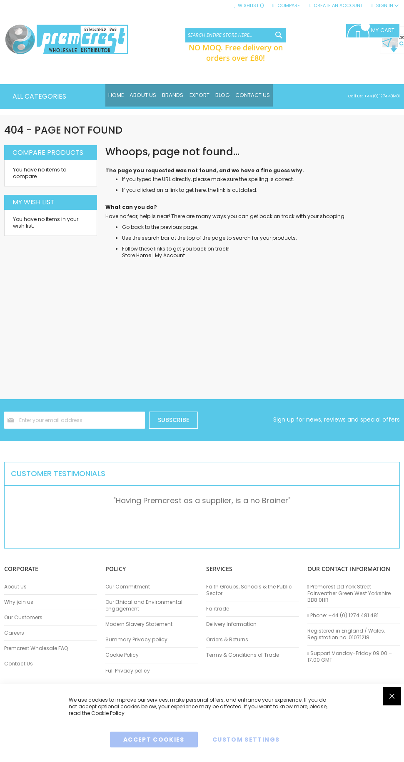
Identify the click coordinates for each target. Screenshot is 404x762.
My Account (170, 255)
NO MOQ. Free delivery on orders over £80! (236, 52)
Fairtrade (217, 609)
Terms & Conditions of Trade (242, 655)
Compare (288, 5)
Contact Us (18, 663)
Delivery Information (231, 624)
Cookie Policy (122, 655)
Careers (14, 633)
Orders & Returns (227, 639)
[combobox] (235, 35)
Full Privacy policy (127, 671)
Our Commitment (127, 586)
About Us (15, 586)
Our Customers (23, 617)
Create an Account (338, 5)
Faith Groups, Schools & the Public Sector (249, 590)
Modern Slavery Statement (138, 624)
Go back (133, 227)
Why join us (18, 602)
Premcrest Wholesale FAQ (36, 648)
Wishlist (251, 5)
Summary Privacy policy (136, 639)
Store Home (136, 255)
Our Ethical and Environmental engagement (143, 605)
